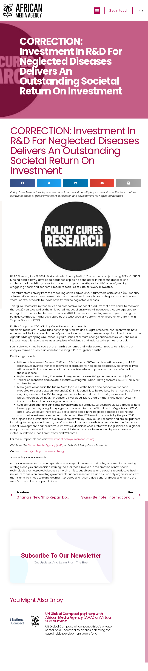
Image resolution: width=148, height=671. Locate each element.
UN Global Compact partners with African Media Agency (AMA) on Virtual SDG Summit (78, 617)
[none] (141, 10)
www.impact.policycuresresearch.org (71, 439)
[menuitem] (141, 10)
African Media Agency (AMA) (45, 445)
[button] (97, 10)
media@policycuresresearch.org (43, 451)
